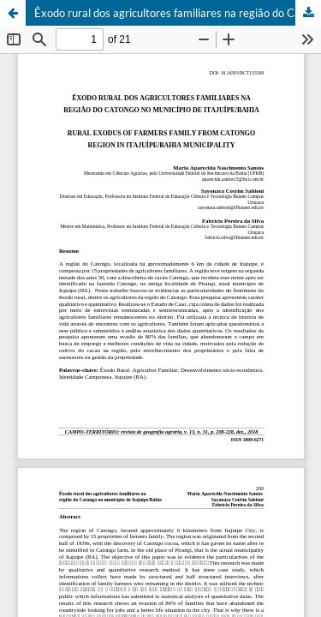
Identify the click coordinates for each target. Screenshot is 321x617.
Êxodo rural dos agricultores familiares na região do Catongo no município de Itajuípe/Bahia (177, 13)
